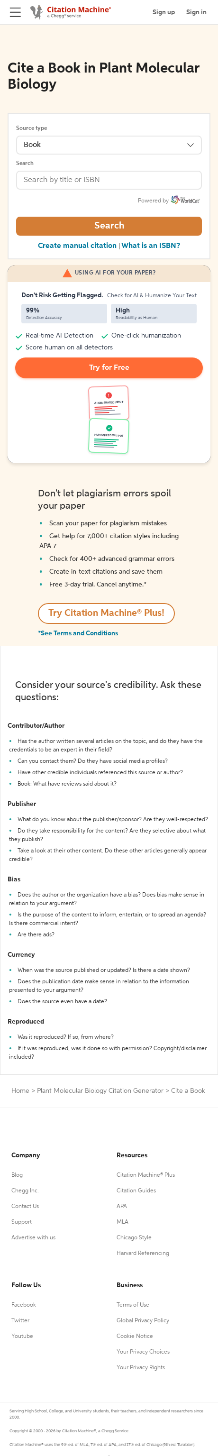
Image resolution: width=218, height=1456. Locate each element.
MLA (122, 1222)
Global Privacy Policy (143, 1321)
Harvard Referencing (143, 1253)
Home (20, 1091)
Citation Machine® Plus (146, 1175)
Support (21, 1222)
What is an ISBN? (150, 246)
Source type (31, 128)
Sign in (196, 12)
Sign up (164, 12)
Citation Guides (136, 1191)
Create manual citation (77, 246)
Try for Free (109, 368)
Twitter (20, 1321)
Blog (17, 1175)
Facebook (23, 1305)
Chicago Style (134, 1238)
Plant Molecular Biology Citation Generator (100, 1091)
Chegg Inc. (25, 1191)
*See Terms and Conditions (78, 633)
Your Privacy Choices (143, 1352)
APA (122, 1206)
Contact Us (25, 1206)
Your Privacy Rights (141, 1368)
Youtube (22, 1336)
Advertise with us (33, 1238)
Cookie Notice (135, 1336)
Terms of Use (133, 1305)
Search (25, 163)
